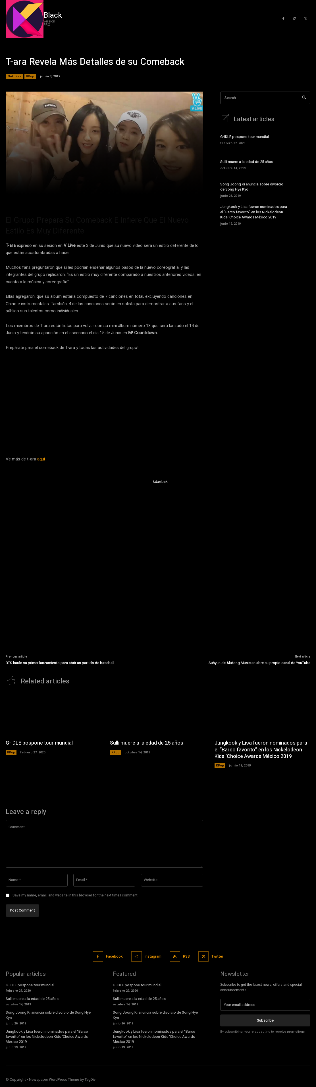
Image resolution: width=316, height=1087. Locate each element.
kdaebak (160, 482)
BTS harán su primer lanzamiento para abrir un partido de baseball (60, 663)
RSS (186, 956)
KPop (30, 76)
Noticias (14, 76)
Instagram (153, 956)
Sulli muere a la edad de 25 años (246, 161)
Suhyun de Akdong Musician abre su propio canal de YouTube (259, 663)
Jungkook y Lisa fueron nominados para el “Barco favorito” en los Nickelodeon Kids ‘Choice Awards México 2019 (253, 212)
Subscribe (265, 1020)
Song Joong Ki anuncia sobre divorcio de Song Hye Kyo (251, 186)
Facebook (114, 956)
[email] (265, 1005)
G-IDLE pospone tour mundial (244, 136)
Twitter (217, 956)
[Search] (304, 98)
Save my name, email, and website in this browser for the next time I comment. (75, 895)
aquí (41, 459)
